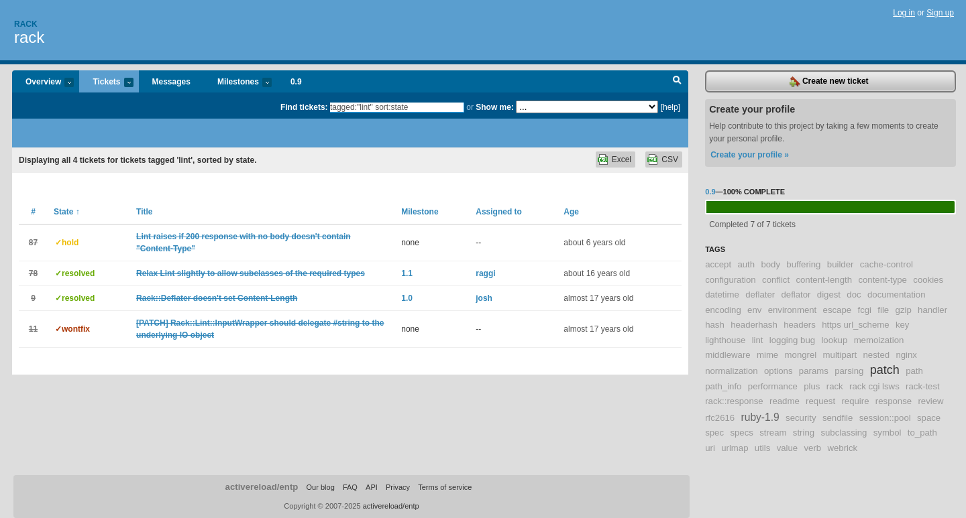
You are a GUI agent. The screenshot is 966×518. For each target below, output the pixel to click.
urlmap (734, 448)
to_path (922, 433)
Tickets (106, 82)
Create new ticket (829, 81)
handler (932, 310)
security (801, 418)
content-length (824, 280)
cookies (928, 280)
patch (885, 370)
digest (829, 294)
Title (144, 211)
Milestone (419, 211)
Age (571, 211)
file (883, 310)
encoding (723, 310)
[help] (670, 107)
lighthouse (725, 340)
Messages (171, 81)
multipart (840, 355)
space (929, 418)
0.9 (296, 81)
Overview (43, 82)
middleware (727, 355)
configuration (730, 280)
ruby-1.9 (760, 417)
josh (484, 298)
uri (710, 448)
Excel (621, 159)
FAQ (350, 487)
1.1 (407, 273)
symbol (887, 433)
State (67, 211)
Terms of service (445, 487)
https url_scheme (855, 325)
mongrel (801, 355)
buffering (803, 264)
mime (767, 355)
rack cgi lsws (874, 386)
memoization (879, 340)
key (903, 325)
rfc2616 (720, 418)
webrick (843, 448)
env (754, 310)
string (803, 433)
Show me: (495, 107)
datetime (722, 294)
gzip (904, 310)
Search (677, 81)
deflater (760, 294)
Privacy (398, 487)
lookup (834, 340)
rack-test (923, 386)
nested (876, 355)
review (930, 401)
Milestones (238, 82)
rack (29, 37)
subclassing (843, 433)
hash (714, 325)
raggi (485, 273)
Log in (904, 12)
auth (746, 264)
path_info (723, 386)
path (914, 371)
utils (762, 448)
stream (772, 433)
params (813, 371)
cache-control (886, 264)
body (770, 264)
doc (854, 294)
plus (812, 386)
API (372, 487)
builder (840, 264)
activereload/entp (262, 487)
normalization (731, 371)
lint (757, 340)
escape (837, 310)
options (778, 371)
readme (784, 401)
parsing (849, 371)
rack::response (734, 401)
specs (741, 433)
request (820, 401)
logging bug (792, 340)
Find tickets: (304, 107)
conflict (776, 280)
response (893, 401)
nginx (906, 355)
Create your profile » (749, 154)
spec (714, 433)
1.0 (407, 298)
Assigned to (499, 211)
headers (800, 325)
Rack (26, 24)
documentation (896, 294)
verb (813, 448)
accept (718, 264)
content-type (882, 280)
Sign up (940, 12)
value (787, 448)
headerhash (754, 325)
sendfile (837, 418)
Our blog (320, 487)
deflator (795, 294)
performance (773, 386)
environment (792, 310)
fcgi (864, 310)
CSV (669, 159)
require (855, 401)
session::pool (885, 418)
